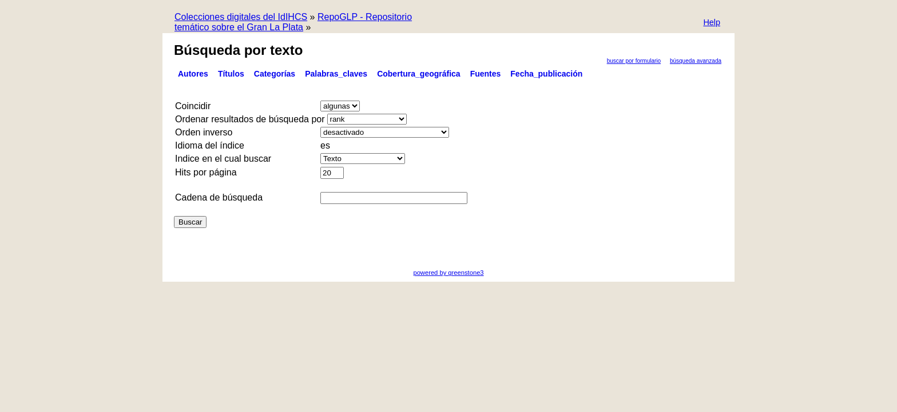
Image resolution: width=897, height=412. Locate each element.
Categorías (274, 73)
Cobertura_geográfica (418, 73)
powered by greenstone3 (448, 272)
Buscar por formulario (634, 61)
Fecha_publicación (546, 73)
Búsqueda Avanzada (695, 61)
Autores (193, 73)
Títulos (231, 73)
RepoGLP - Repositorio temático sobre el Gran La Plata (293, 22)
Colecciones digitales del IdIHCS (240, 17)
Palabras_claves (336, 73)
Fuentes (485, 73)
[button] (711, 23)
